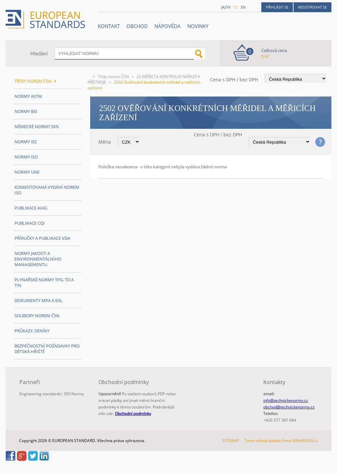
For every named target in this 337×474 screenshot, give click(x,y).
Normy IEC (25, 142)
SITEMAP (230, 440)
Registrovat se (312, 7)
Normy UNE (26, 172)
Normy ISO (26, 157)
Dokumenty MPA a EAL (38, 300)
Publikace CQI (29, 223)
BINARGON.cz (305, 440)
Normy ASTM (28, 96)
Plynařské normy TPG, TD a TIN (44, 282)
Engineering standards (40, 394)
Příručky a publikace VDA (42, 238)
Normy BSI (25, 111)
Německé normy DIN (36, 126)
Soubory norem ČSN (37, 316)
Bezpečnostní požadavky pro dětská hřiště (47, 348)
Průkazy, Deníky (31, 331)
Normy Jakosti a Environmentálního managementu (37, 258)
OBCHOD (137, 26)
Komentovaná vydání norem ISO (46, 190)
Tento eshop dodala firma (268, 440)
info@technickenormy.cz (285, 400)
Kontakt (109, 26)
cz (235, 7)
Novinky (197, 26)
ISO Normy (74, 394)
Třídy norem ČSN (113, 76)
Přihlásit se (277, 7)
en (243, 7)
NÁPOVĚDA (167, 26)
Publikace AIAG (30, 208)
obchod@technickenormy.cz (289, 407)
